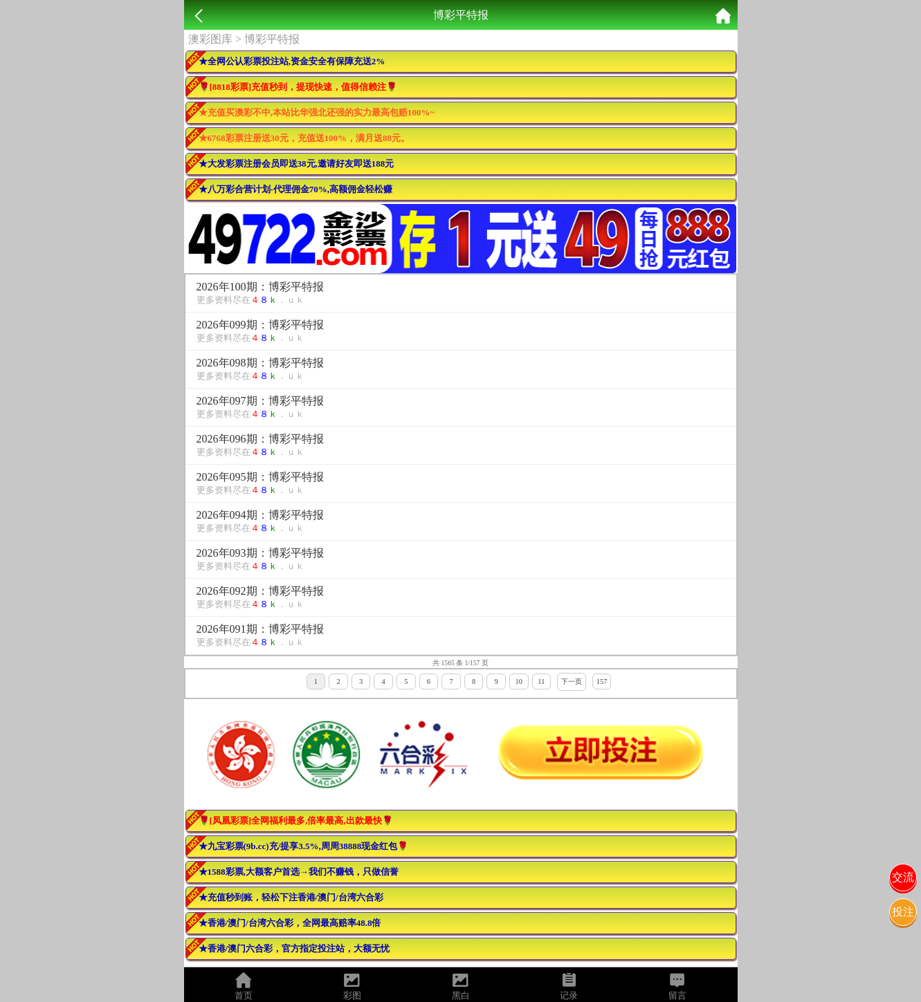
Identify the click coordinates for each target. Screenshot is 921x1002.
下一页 (571, 681)
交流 (903, 877)
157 (602, 681)
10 (519, 681)
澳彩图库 (210, 39)
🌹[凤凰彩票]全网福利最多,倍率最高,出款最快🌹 (296, 820)
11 (541, 681)
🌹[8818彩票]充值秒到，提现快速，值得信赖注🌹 (298, 87)
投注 (903, 912)
